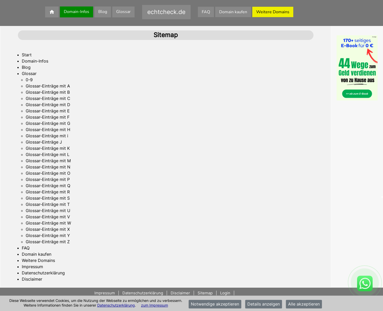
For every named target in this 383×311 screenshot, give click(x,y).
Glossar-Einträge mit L (47, 154)
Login (225, 292)
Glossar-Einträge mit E (48, 110)
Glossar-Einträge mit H (48, 129)
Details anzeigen (263, 304)
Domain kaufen (233, 12)
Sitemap (205, 292)
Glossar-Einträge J (44, 142)
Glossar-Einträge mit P (48, 179)
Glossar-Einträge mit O (48, 173)
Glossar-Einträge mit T (48, 204)
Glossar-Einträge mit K (48, 148)
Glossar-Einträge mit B (48, 92)
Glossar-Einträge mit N (48, 167)
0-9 (29, 79)
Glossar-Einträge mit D (48, 104)
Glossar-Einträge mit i (47, 135)
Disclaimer (32, 279)
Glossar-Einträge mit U (48, 210)
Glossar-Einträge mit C (48, 98)
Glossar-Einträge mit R (48, 191)
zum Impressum (154, 305)
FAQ (206, 12)
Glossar (123, 12)
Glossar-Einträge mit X (48, 229)
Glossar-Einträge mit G (48, 123)
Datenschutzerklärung (116, 305)
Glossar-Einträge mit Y (48, 235)
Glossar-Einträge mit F (47, 117)
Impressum (32, 266)
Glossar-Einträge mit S (48, 198)
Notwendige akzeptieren (215, 304)
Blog (102, 12)
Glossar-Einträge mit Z (48, 241)
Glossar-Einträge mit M (48, 160)
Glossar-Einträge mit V (48, 216)
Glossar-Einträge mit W (48, 223)
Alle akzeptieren (304, 304)
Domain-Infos (76, 12)
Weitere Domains (272, 12)
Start (27, 54)
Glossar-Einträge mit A (48, 86)
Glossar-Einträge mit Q (48, 185)
